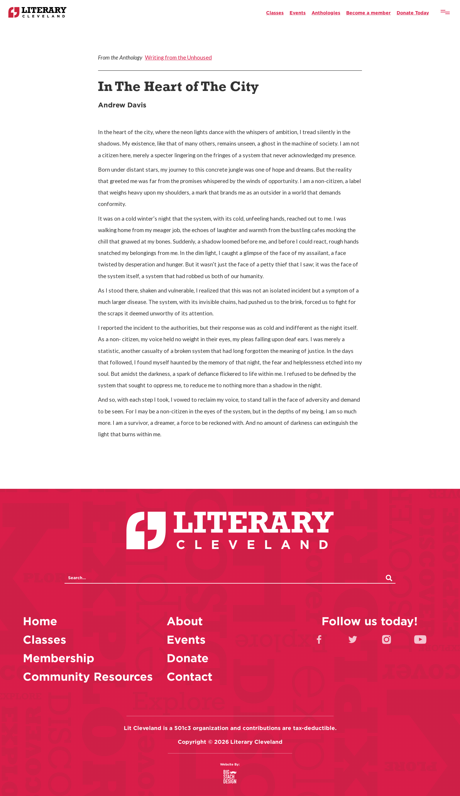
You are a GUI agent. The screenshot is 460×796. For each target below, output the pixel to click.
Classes (275, 12)
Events (298, 12)
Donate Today (413, 12)
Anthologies (326, 12)
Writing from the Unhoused (178, 57)
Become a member (368, 12)
